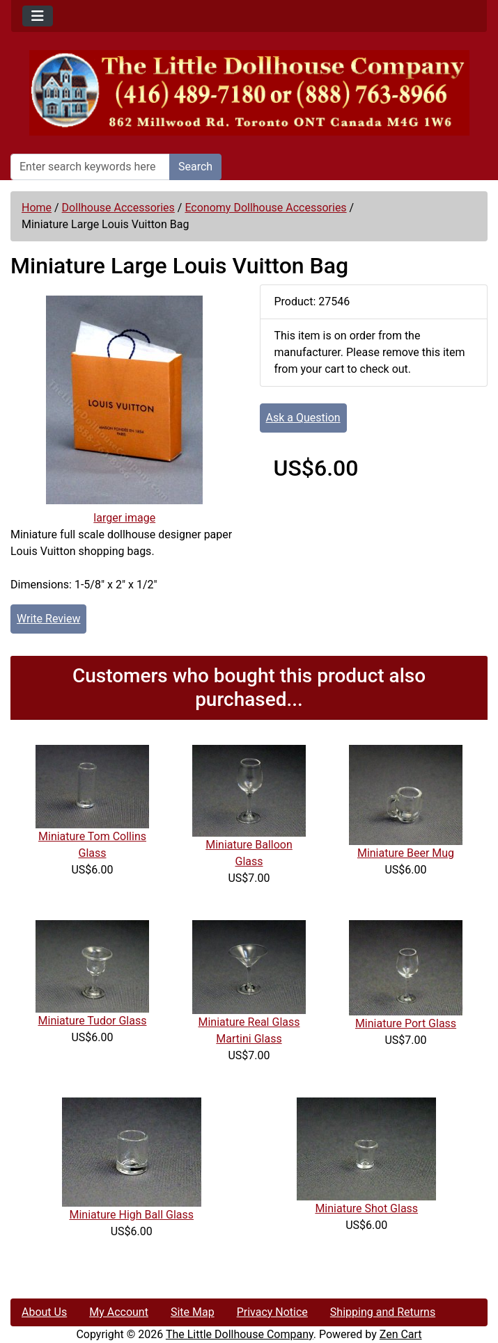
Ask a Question (303, 417)
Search (195, 166)
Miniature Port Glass (405, 1023)
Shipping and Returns (382, 1312)
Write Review (48, 618)
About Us (44, 1312)
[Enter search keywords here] (90, 167)
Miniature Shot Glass (366, 1208)
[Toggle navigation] (37, 16)
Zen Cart (401, 1334)
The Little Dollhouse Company (239, 1334)
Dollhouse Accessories (118, 207)
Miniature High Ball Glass (131, 1214)
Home (37, 207)
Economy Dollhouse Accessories (265, 207)
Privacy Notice (272, 1312)
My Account (118, 1312)
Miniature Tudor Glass (92, 1020)
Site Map (193, 1312)
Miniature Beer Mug (405, 853)
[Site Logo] (249, 93)
